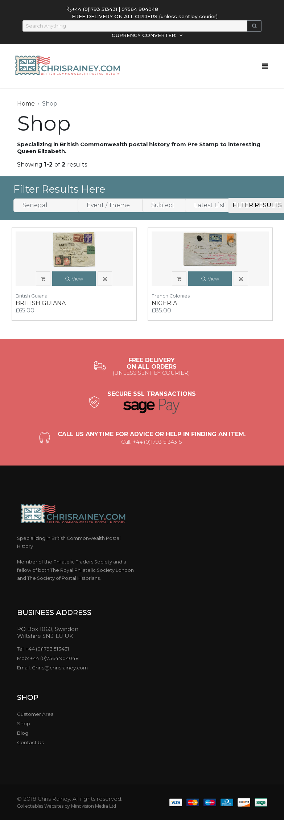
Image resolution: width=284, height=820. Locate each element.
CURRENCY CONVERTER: (145, 35)
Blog (22, 733)
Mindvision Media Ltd (93, 806)
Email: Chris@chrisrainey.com (52, 668)
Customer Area (35, 714)
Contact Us (30, 742)
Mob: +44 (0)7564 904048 (48, 658)
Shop (23, 723)
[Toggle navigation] (265, 66)
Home (26, 103)
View (74, 279)
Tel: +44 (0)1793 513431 (43, 649)
